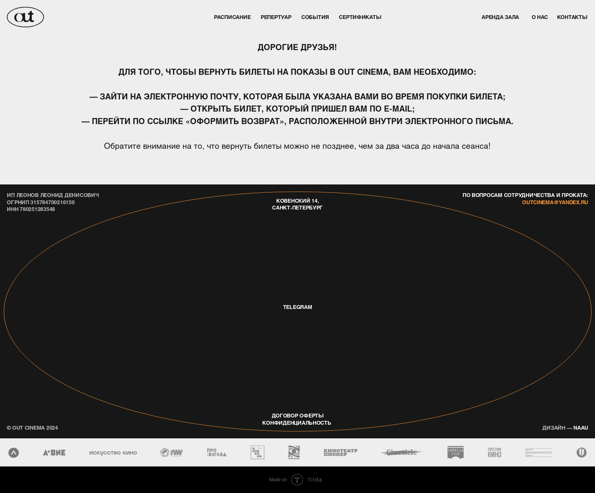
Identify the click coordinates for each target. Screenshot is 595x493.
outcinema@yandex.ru (555, 201)
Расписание (232, 16)
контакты (572, 16)
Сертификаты (360, 16)
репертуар (276, 16)
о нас (540, 16)
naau (565, 427)
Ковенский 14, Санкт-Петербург (297, 204)
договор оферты (298, 415)
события (315, 16)
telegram (297, 306)
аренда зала (500, 16)
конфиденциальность (296, 422)
